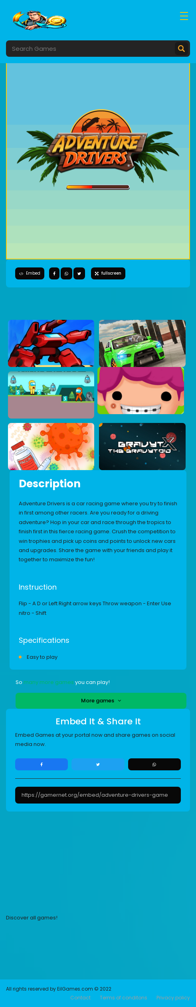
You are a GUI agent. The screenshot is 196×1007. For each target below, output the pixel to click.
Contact (80, 997)
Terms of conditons (123, 997)
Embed (29, 273)
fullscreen (108, 273)
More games (101, 700)
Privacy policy (173, 997)
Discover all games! (31, 917)
